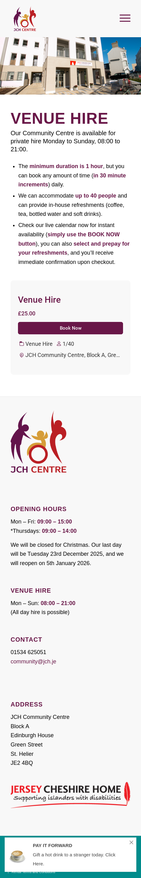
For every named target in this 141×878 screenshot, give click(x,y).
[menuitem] (121, 15)
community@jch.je (33, 661)
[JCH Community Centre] (58, 18)
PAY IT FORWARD (52, 849)
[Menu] (121, 15)
